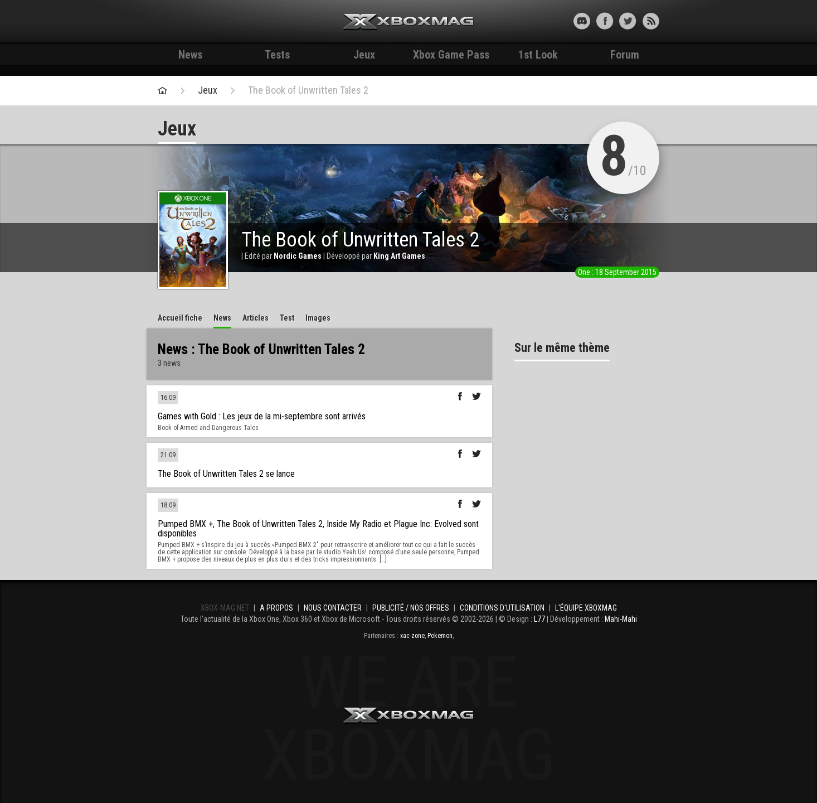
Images (317, 317)
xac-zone (412, 636)
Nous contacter (333, 607)
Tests (277, 54)
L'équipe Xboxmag (586, 607)
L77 (539, 619)
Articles (255, 317)
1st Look (538, 54)
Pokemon (440, 636)
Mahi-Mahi (621, 619)
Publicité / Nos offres (410, 607)
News (190, 54)
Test (287, 317)
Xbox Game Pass (451, 54)
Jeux (364, 54)
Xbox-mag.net (408, 22)
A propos (276, 607)
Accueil (180, 317)
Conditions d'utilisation (502, 607)
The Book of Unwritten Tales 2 (308, 90)
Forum (624, 54)
